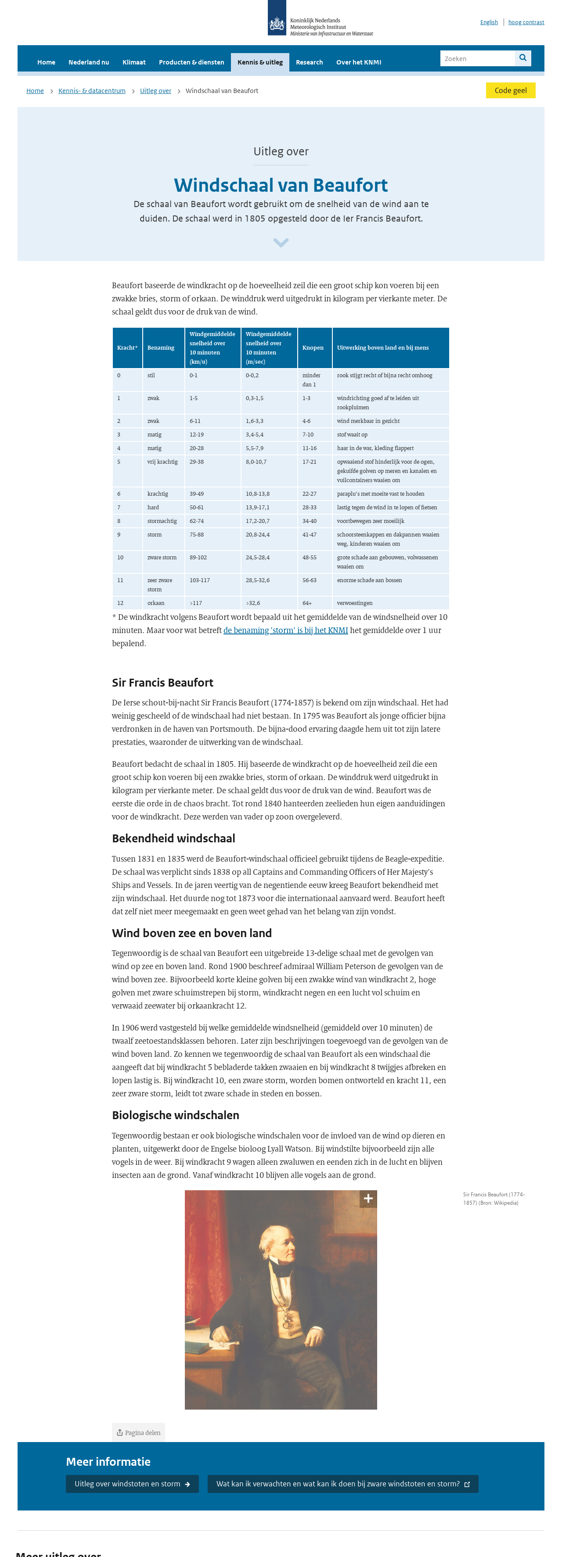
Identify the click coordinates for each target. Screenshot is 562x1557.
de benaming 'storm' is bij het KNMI (285, 630)
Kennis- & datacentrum (92, 90)
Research (309, 62)
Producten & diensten (191, 62)
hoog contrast (526, 22)
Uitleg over (155, 90)
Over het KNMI (359, 62)
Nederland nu (88, 62)
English (489, 22)
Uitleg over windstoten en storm (127, 1484)
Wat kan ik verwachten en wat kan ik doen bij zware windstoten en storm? (338, 1484)
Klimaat (134, 62)
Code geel (511, 90)
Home (46, 62)
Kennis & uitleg (260, 62)
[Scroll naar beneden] (281, 243)
